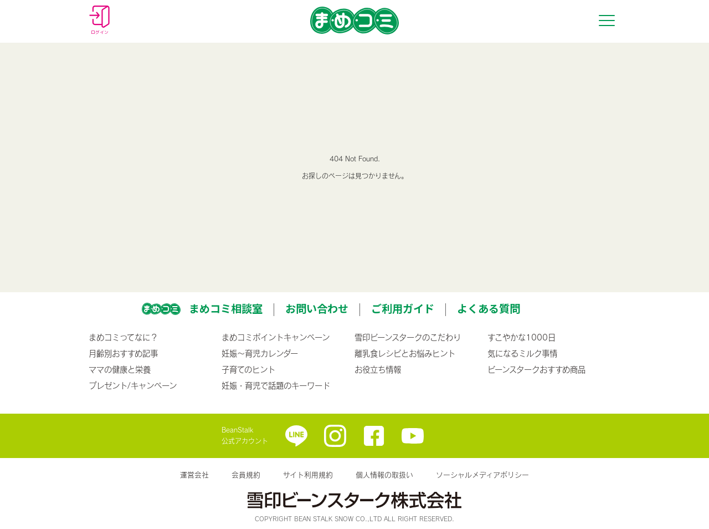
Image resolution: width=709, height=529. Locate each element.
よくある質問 (488, 308)
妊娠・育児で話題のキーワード (276, 385)
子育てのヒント (248, 369)
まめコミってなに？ (123, 337)
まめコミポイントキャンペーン (276, 337)
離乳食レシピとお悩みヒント (404, 353)
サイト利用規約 (308, 474)
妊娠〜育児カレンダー (260, 353)
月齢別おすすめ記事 (123, 353)
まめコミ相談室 (226, 308)
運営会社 (194, 474)
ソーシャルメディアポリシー (482, 474)
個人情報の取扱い (384, 474)
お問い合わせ (316, 308)
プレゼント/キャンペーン (133, 385)
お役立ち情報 (377, 369)
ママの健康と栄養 (120, 369)
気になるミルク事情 (522, 353)
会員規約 (246, 474)
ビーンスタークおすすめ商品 (536, 369)
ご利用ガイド (402, 308)
